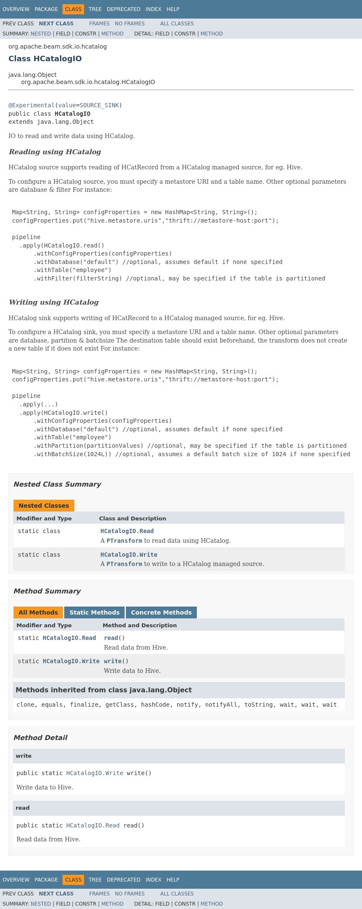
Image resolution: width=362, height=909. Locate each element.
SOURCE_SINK (99, 105)
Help (173, 9)
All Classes (177, 24)
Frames (99, 24)
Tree (95, 9)
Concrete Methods (161, 612)
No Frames (130, 24)
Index (154, 9)
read (111, 637)
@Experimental (31, 105)
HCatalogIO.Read (127, 531)
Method (112, 34)
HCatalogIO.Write (129, 554)
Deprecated (124, 9)
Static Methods (94, 612)
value (67, 105)
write (113, 661)
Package (46, 9)
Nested (40, 34)
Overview (16, 9)
